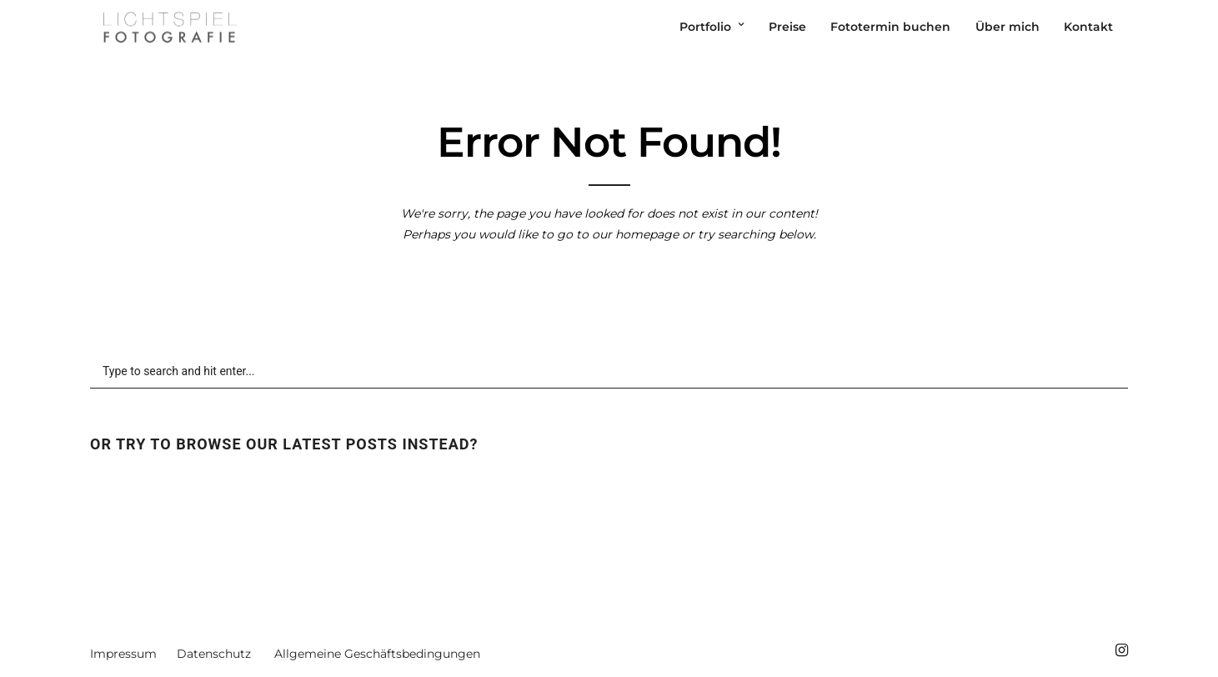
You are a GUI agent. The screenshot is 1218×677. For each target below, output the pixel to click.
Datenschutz (214, 653)
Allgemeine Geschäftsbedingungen (377, 653)
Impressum (123, 653)
